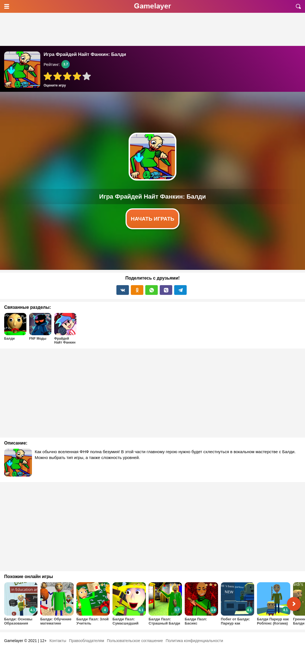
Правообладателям (86, 640)
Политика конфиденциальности (194, 640)
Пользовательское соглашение (135, 640)
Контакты (57, 640)
